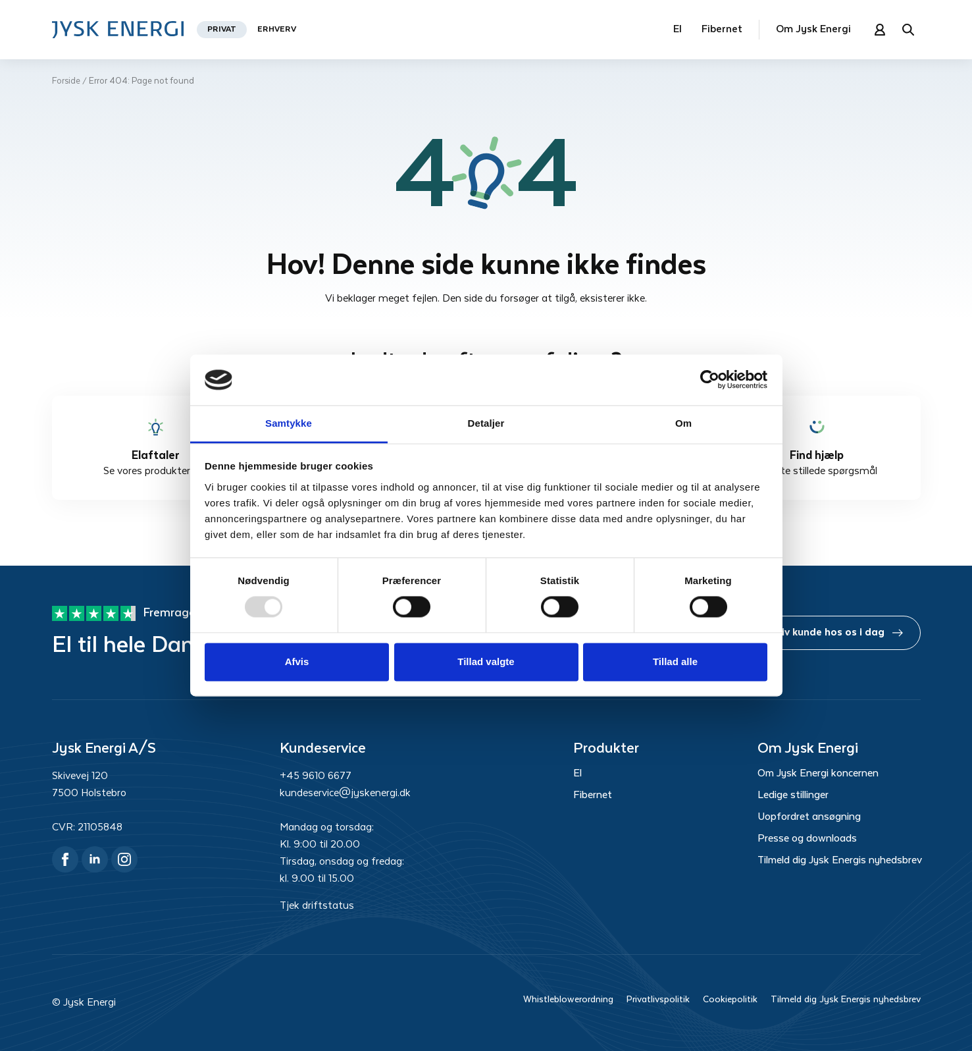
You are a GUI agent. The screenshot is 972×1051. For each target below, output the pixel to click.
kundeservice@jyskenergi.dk (345, 793)
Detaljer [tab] (486, 423)
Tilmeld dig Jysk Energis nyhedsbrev (839, 861)
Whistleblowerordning (568, 999)
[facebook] (65, 859)
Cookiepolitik (730, 999)
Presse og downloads (807, 839)
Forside (66, 81)
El (677, 29)
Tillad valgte (485, 661)
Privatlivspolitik (658, 999)
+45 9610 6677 (315, 776)
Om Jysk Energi (813, 29)
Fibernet (722, 29)
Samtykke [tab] (288, 423)
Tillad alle (675, 661)
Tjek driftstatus (317, 906)
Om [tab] (683, 423)
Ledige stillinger (793, 795)
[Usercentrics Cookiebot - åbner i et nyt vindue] (709, 380)
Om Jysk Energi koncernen (818, 774)
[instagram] (124, 859)
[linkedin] (95, 859)
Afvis (297, 661)
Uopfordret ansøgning (809, 817)
